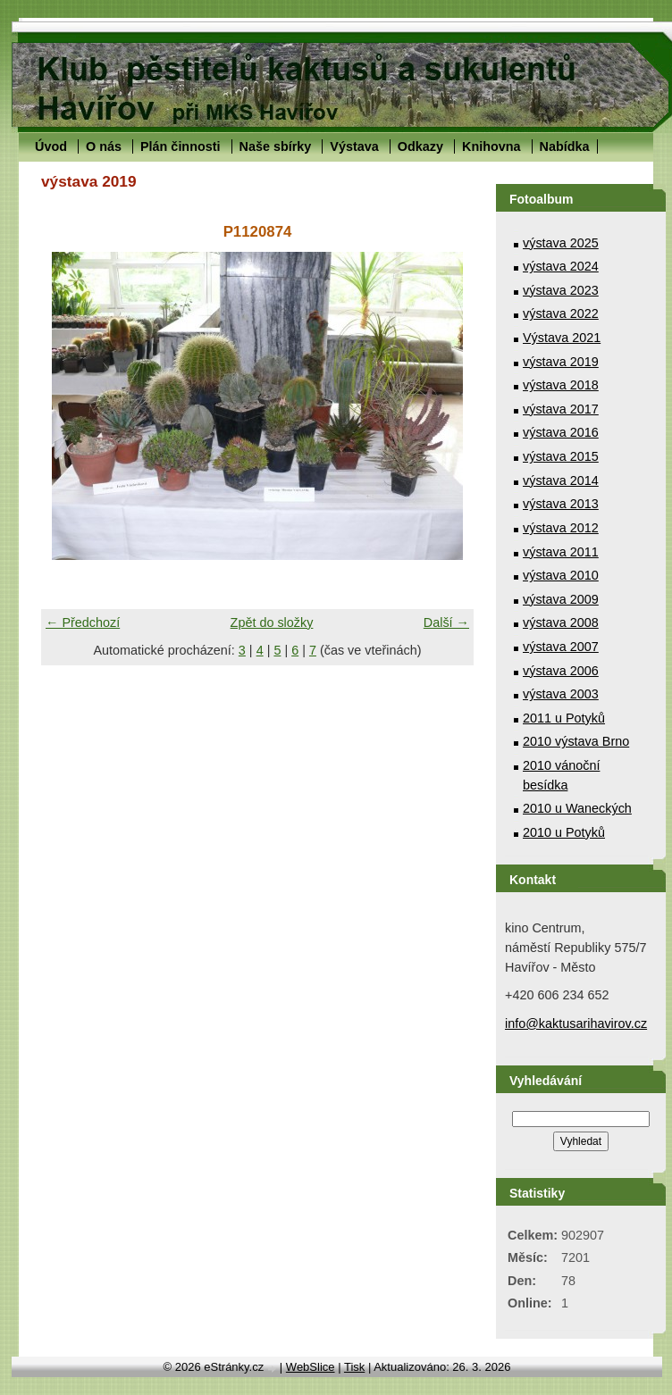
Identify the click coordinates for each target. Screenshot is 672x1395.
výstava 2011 (561, 552)
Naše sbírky (275, 146)
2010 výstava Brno (576, 741)
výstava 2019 (561, 362)
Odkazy (420, 146)
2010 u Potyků (564, 832)
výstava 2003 (561, 694)
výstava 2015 (561, 456)
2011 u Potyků (564, 718)
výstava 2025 (561, 243)
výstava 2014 (561, 480)
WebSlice (310, 1367)
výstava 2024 (561, 266)
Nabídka (565, 146)
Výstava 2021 (562, 337)
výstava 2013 (561, 504)
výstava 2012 (561, 528)
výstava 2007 (561, 646)
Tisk (354, 1367)
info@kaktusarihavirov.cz (576, 1023)
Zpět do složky (272, 622)
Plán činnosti (180, 146)
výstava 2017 (561, 409)
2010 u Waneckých (577, 808)
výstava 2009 (561, 599)
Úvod (51, 146)
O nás (104, 146)
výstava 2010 (561, 575)
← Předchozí (83, 622)
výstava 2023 (561, 290)
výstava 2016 (561, 432)
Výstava (354, 146)
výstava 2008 (561, 622)
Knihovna (491, 146)
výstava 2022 (561, 313)
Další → (446, 622)
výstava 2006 (561, 671)
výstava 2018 (561, 385)
